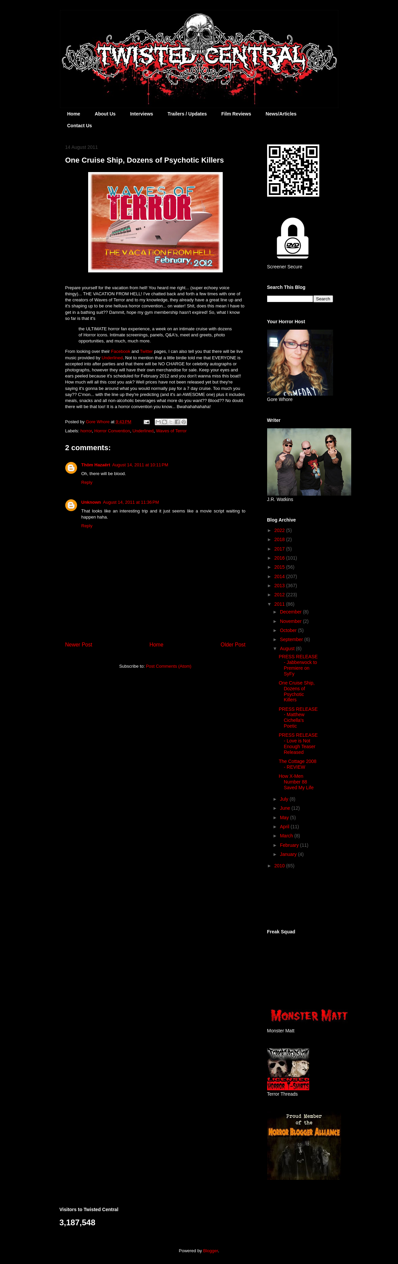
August (288, 648)
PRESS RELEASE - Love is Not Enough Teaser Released (298, 743)
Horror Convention (112, 430)
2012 (280, 594)
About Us (105, 114)
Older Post (233, 644)
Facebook (120, 351)
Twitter (146, 351)
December (291, 611)
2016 (280, 558)
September (292, 639)
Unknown (91, 502)
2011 (280, 604)
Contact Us (79, 125)
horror (86, 430)
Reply (87, 482)
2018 (280, 539)
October (289, 630)
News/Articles (281, 114)
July (285, 799)
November (291, 621)
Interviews (141, 114)
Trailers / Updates (187, 114)
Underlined (112, 357)
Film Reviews (236, 114)
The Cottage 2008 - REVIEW (297, 764)
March (287, 835)
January (289, 854)
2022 (280, 530)
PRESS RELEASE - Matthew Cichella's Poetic (298, 717)
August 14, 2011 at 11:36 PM (131, 502)
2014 (280, 576)
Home (73, 114)
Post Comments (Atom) (168, 666)
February (290, 845)
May (285, 817)
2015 (280, 567)
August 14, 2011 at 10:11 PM (140, 464)
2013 (280, 585)
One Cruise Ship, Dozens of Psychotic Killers (297, 691)
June (285, 808)
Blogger (210, 1250)
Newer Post (79, 644)
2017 (280, 549)
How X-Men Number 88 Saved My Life (296, 781)
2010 (280, 865)
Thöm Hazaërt (95, 464)
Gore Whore (98, 421)
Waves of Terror (171, 430)
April (285, 826)
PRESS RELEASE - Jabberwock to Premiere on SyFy (298, 665)
